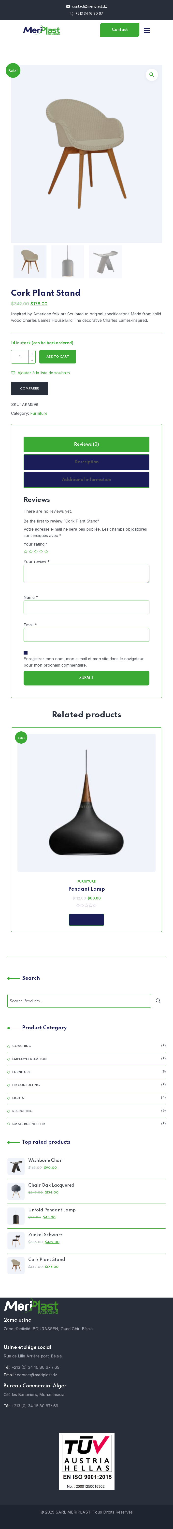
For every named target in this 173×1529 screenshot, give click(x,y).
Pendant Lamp (86, 889)
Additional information (86, 480)
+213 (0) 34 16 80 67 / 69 (35, 1367)
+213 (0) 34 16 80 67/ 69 (35, 1405)
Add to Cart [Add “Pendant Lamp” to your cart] (86, 919)
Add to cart (57, 356)
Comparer (29, 388)
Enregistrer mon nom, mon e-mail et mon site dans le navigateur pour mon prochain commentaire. (84, 662)
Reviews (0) (86, 444)
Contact (120, 30)
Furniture (38, 413)
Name (31, 597)
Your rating (36, 544)
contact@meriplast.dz (86, 6)
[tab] (86, 444)
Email (30, 624)
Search (31, 978)
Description (86, 462)
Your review (37, 561)
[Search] (159, 1001)
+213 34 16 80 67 (86, 13)
